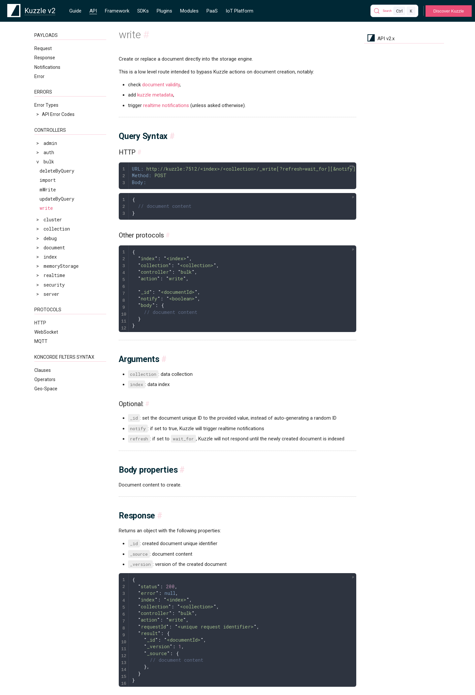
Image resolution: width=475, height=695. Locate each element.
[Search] (394, 11)
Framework (117, 11)
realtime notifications (166, 105)
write (46, 208)
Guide (75, 11)
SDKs (143, 11)
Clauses (42, 370)
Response (44, 57)
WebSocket (46, 332)
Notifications (47, 67)
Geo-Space (45, 388)
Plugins (164, 11)
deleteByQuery (57, 171)
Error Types (46, 105)
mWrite (48, 189)
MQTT (41, 341)
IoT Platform (239, 11)
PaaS (212, 11)
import (48, 180)
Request (43, 48)
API (93, 11)
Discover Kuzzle (448, 11)
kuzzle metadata (155, 95)
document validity (161, 85)
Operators (44, 379)
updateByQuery (57, 199)
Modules (189, 11)
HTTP (40, 322)
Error (39, 76)
